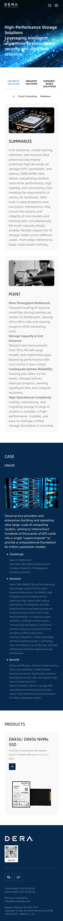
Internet (10, 465)
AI (13, 96)
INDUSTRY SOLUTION (31, 82)
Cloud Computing (27, 96)
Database (45, 96)
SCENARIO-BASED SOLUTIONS (49, 83)
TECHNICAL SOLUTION (13, 82)
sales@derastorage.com (17, 901)
